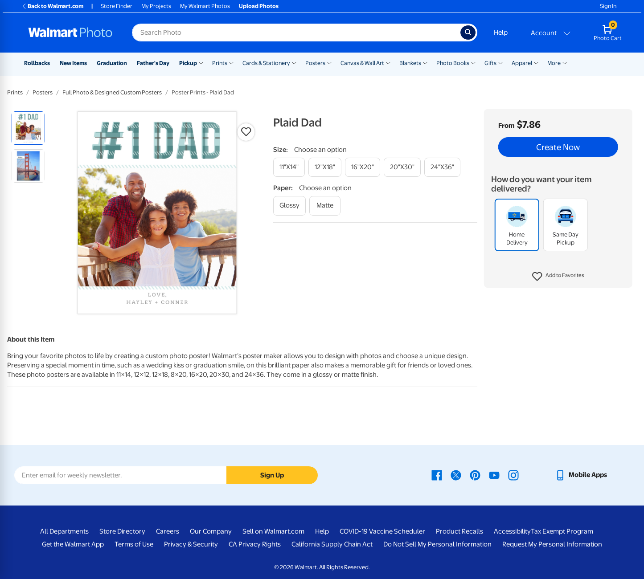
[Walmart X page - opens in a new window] (456, 475)
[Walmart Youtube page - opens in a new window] (494, 475)
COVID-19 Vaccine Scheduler (382, 531)
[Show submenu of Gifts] (500, 62)
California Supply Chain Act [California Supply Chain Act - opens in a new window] (332, 544)
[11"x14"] (289, 167)
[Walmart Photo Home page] (70, 32)
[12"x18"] (324, 167)
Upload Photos (259, 6)
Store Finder (116, 6)
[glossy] (289, 205)
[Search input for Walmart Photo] (296, 32)
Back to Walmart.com (52, 6)
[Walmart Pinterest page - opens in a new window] (475, 475)
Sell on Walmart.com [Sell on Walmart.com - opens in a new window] (273, 531)
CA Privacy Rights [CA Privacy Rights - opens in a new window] (255, 544)
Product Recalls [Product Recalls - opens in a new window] (459, 531)
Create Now (558, 147)
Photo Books (452, 63)
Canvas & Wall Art (362, 63)
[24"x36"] (442, 167)
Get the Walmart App (73, 544)
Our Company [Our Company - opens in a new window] (211, 531)
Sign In (608, 6)
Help (501, 33)
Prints (219, 63)
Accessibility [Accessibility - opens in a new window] (512, 531)
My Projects (156, 6)
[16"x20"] (362, 167)
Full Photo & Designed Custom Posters (112, 92)
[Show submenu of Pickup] (201, 62)
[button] (558, 276)
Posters (315, 63)
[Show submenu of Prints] (231, 62)
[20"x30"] (402, 167)
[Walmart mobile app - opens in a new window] (581, 475)
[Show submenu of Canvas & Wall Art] (388, 62)
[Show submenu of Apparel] (536, 62)
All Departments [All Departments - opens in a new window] (64, 531)
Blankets (410, 63)
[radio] (28, 128)
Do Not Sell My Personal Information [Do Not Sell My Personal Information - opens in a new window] (437, 544)
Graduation (112, 63)
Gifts (490, 63)
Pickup (188, 63)
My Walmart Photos (205, 6)
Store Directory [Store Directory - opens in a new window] (122, 531)
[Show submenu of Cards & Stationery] (294, 62)
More (554, 63)
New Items (73, 63)
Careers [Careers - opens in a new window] (167, 531)
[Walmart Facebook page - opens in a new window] (436, 475)
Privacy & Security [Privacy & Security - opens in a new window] (191, 544)
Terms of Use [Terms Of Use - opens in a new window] (134, 544)
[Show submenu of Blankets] (425, 62)
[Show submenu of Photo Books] (473, 62)
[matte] (324, 205)
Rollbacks (37, 63)
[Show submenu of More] (564, 62)
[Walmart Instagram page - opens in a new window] (513, 475)
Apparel (522, 63)
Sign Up (272, 475)
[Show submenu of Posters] (329, 62)
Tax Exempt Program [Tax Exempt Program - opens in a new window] (562, 531)
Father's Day (153, 63)
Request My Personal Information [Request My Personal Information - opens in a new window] (552, 544)
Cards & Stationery (266, 63)
